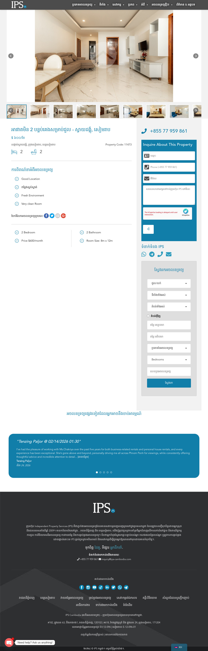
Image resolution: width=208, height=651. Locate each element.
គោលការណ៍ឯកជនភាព (116, 634)
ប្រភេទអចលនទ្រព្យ (84, 5)
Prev (11, 56)
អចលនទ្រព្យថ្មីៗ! (162, 5)
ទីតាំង (104, 5)
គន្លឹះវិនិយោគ (150, 597)
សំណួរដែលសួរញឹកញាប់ (175, 597)
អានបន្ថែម (83, 457)
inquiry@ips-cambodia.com (115, 559)
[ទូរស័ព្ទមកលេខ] (160, 254)
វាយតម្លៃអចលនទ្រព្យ (72, 597)
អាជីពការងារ (83, 605)
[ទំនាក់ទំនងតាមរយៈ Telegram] (152, 254)
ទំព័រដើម (127, 605)
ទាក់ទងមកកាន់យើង (106, 605)
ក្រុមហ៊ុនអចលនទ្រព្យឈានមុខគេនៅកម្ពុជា (122, 615)
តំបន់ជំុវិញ (154, 316)
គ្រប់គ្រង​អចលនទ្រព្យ (100, 597)
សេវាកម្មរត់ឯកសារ (127, 597)
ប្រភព (133, 5)
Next (196, 56)
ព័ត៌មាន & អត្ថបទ (185, 4)
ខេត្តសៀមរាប (105, 530)
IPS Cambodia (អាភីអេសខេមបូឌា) (82, 615)
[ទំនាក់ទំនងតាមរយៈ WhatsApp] (143, 254)
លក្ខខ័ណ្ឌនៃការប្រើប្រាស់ (92, 634)
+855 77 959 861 (164, 131)
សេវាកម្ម (118, 5)
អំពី (145, 5)
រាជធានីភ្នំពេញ (87, 530)
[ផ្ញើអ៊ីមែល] (168, 254)
